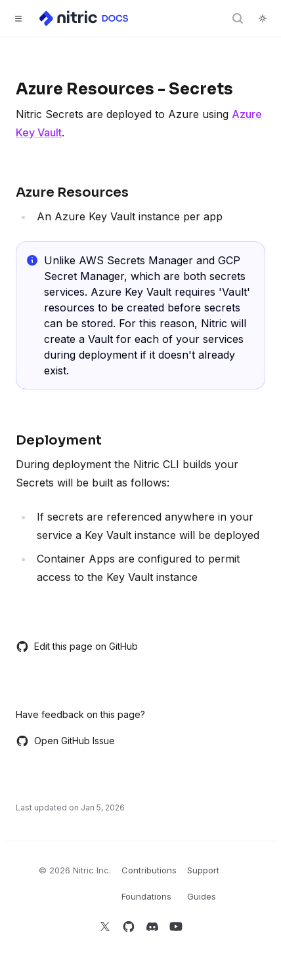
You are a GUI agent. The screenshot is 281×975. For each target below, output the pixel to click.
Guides (201, 896)
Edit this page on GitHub (77, 646)
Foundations (146, 896)
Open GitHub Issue (65, 740)
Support (203, 870)
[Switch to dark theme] (262, 18)
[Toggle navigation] (18, 18)
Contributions (149, 870)
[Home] (84, 18)
